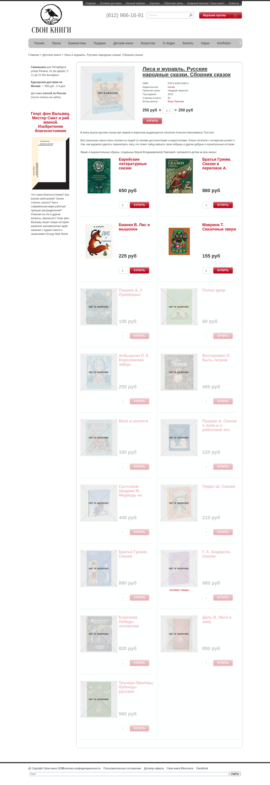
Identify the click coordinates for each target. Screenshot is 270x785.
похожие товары (179, 590)
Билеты (188, 43)
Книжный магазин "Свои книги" (206, 3)
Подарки (100, 43)
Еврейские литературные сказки (133, 163)
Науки (205, 43)
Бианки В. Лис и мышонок (134, 227)
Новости (234, 3)
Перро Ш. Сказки (218, 486)
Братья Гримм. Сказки (133, 554)
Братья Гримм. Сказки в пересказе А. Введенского (216, 165)
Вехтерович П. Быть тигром (216, 357)
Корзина (155, 3)
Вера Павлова (176, 101)
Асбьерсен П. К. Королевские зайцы (134, 360)
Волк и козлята (133, 421)
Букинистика (77, 43)
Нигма (171, 87)
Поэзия (39, 43)
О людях (169, 43)
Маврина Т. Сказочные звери (219, 227)
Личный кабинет (135, 3)
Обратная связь (173, 3)
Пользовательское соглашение (122, 768)
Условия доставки (111, 3)
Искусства (148, 43)
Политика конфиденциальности (81, 768)
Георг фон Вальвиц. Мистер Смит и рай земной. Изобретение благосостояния (50, 122)
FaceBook (202, 768)
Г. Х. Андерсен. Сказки (216, 554)
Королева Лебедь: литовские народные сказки (135, 623)
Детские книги (123, 43)
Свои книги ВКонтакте (180, 768)
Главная (91, 3)
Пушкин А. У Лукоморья (130, 292)
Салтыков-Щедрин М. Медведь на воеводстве (130, 493)
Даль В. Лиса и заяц (216, 619)
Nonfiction (224, 43)
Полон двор (213, 290)
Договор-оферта (154, 768)
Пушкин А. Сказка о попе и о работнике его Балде (219, 427)
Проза (56, 43)
